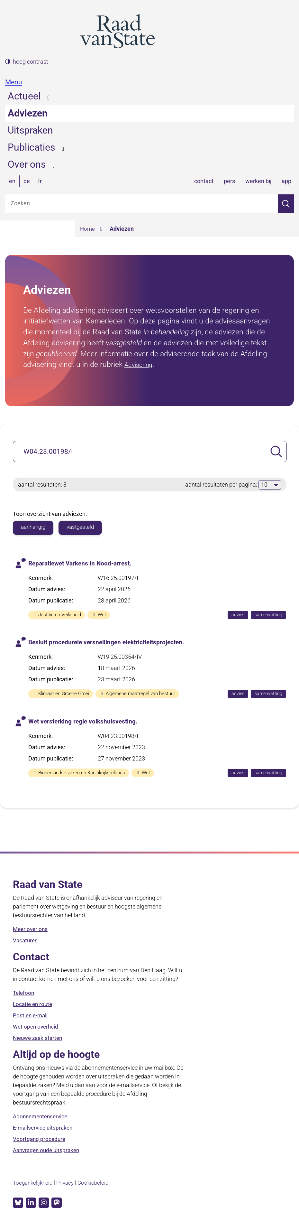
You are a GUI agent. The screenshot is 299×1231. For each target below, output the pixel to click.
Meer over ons (31, 929)
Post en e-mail (31, 1015)
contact (203, 181)
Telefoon (24, 993)
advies (238, 615)
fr (40, 181)
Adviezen (28, 113)
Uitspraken (30, 130)
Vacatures (26, 940)
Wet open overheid (37, 1027)
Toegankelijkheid (34, 1182)
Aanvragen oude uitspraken (48, 1150)
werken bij (258, 181)
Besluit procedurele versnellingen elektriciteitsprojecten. (109, 642)
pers (229, 181)
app (286, 181)
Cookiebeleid (97, 1182)
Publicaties (31, 147)
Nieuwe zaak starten (39, 1038)
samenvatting (270, 615)
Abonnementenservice (42, 1117)
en (12, 181)
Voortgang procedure (40, 1139)
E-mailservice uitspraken (44, 1128)
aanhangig (34, 527)
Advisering (141, 364)
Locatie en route (33, 1004)
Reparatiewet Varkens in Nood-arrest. (82, 563)
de (26, 181)
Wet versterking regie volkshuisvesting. (84, 721)
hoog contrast (30, 62)
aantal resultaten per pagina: (221, 484)
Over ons (27, 164)
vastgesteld (83, 527)
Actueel (24, 96)
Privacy (68, 1182)
